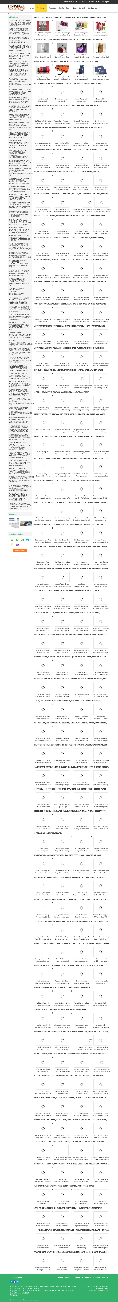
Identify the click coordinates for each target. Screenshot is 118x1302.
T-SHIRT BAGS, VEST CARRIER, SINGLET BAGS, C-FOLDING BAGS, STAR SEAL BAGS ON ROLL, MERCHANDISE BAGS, (20, 463)
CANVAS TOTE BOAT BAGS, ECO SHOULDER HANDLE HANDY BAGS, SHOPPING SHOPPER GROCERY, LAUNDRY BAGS (20, 317)
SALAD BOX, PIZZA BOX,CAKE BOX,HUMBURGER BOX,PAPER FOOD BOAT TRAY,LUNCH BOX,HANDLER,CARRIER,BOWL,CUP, (20, 246)
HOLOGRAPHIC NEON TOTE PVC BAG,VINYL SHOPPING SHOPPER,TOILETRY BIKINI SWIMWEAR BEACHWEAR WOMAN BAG (20, 126)
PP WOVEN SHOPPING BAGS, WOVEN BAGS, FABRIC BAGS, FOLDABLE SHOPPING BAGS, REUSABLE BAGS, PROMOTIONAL (19, 368)
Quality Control (79, 8)
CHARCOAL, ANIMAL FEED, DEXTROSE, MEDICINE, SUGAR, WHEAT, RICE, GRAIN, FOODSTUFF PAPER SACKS (19, 384)
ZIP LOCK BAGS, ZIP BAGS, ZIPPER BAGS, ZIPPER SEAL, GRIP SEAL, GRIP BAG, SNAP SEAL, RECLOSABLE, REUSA (20, 56)
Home (31, 8)
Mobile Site (14, 1295)
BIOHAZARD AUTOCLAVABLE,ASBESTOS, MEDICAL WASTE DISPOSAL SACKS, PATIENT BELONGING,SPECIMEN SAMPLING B (20, 82)
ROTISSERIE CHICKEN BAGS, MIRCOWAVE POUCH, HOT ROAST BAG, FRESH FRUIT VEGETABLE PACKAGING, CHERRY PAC (19, 100)
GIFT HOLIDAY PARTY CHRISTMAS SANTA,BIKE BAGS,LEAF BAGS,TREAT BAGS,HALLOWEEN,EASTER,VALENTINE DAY (20, 172)
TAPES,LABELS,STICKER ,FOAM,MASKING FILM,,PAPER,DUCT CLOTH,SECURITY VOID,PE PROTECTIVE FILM (17, 291)
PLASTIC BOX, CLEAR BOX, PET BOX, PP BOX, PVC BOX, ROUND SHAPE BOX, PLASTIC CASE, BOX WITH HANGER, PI (19, 309)
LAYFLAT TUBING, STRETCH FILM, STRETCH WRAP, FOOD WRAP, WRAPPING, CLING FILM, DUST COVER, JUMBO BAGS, (20, 272)
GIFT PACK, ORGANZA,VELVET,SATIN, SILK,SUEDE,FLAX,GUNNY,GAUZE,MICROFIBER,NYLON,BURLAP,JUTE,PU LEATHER (20, 343)
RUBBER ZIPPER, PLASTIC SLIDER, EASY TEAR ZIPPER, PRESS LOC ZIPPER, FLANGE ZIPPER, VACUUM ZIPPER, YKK (20, 108)
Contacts (96, 1278)
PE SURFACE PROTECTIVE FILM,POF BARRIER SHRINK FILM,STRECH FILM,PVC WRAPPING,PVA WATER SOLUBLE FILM (19, 282)
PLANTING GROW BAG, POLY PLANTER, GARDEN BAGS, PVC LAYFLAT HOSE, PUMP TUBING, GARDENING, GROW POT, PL (19, 392)
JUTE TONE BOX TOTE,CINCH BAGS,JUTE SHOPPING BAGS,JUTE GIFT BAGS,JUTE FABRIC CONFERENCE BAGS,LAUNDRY (20, 487)
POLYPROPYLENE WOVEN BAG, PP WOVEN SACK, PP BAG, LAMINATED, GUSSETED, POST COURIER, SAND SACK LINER (20, 420)
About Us (52, 8)
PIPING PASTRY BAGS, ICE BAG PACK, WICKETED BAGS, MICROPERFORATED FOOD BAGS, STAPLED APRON (19, 238)
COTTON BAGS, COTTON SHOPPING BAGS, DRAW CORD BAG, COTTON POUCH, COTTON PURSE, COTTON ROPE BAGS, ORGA (19, 326)
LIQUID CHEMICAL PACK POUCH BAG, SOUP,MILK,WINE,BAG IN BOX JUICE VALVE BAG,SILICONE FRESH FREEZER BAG (20, 23)
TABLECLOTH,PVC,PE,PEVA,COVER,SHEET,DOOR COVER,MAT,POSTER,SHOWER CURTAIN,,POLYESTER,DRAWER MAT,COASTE (20, 479)
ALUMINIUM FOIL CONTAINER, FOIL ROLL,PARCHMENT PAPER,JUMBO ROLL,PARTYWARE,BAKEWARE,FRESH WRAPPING (20, 411)
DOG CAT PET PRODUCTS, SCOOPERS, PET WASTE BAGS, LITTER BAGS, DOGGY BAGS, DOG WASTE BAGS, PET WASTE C (19, 471)
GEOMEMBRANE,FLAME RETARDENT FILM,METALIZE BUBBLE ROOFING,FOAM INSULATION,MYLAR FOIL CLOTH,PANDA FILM (18, 497)
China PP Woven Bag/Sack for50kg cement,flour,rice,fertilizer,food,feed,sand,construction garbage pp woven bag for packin (90, 1049)
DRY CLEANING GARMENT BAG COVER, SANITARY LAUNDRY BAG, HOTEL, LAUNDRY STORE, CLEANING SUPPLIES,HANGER (20, 162)
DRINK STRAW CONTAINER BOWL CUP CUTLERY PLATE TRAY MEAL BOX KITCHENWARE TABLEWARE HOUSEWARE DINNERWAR (19, 205)
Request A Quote (94, 2)
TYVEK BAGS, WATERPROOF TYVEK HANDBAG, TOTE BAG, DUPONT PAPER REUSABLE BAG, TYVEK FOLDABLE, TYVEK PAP (19, 376)
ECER (27, 1293)
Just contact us (35, 1300)
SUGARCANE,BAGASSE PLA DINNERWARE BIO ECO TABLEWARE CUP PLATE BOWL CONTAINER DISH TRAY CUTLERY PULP (19, 264)
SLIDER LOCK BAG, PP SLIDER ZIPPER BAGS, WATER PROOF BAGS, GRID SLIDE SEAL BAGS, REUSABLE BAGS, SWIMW (18, 64)
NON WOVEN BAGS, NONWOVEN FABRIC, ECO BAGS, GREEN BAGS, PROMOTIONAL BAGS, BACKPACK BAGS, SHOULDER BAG (20, 351)
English (107, 2)
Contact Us (92, 8)
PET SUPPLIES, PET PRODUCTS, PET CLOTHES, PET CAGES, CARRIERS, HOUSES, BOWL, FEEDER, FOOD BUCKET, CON (19, 300)
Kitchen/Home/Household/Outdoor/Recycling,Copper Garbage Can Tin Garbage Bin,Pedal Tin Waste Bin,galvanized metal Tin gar (90, 211)
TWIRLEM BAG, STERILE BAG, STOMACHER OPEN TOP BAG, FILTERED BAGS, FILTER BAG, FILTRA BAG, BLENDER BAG (18, 72)
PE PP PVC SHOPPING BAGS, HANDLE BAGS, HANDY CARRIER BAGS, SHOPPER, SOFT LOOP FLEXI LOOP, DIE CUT (19, 197)
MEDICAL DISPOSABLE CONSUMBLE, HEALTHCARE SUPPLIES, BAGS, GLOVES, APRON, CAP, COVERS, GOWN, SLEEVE (20, 222)
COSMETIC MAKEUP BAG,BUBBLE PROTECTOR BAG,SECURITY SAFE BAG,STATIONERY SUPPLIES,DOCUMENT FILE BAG (20, 39)
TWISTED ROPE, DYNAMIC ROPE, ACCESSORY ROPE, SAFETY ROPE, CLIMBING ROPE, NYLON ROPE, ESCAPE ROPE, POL (20, 505)
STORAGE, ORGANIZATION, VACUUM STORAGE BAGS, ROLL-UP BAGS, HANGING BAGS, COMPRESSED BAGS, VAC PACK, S (20, 254)
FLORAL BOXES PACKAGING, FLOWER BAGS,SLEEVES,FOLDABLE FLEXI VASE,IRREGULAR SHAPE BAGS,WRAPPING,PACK (19, 446)
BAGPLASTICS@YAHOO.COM (98, 1290)
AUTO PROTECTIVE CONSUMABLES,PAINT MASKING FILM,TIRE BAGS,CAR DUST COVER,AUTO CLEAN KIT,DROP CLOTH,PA (19, 144)
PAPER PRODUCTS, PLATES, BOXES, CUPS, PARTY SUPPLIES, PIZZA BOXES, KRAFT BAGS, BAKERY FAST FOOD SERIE (19, 230)
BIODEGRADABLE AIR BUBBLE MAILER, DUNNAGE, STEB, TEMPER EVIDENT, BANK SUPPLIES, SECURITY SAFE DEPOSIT (20, 48)
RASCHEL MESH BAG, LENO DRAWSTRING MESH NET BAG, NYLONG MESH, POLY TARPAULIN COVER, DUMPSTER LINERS (19, 437)
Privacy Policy (14, 1286)
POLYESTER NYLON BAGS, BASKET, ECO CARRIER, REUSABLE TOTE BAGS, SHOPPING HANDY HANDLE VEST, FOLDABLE (20, 359)
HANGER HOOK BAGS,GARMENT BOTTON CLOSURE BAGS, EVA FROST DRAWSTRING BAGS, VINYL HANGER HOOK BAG (20, 117)
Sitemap (105, 1278)
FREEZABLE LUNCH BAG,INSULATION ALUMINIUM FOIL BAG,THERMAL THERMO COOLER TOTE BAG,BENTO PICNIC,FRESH (20, 335)
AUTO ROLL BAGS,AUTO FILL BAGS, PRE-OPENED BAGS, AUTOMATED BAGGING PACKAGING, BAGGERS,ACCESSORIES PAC (18, 154)
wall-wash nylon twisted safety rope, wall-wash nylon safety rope (43, 1270)
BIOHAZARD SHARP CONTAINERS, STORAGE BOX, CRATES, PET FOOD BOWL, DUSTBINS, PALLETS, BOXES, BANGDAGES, (20, 92)
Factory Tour (64, 8)
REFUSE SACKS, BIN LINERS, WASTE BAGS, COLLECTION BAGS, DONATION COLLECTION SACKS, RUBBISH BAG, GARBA (20, 455)
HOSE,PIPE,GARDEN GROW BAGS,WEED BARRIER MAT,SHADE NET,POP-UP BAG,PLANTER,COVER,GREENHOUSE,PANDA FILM (20, 401)
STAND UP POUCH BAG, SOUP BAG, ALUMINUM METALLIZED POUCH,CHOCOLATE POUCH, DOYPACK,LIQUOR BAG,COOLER (19, 31)
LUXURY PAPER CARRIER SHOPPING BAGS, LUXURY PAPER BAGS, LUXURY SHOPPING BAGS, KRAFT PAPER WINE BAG (19, 189)
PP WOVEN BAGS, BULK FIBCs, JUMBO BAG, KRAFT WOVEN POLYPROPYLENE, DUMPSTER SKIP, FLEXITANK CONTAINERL (18, 428)
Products (40, 8)
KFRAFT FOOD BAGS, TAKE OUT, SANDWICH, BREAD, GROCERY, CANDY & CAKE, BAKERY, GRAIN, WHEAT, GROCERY (19, 213)
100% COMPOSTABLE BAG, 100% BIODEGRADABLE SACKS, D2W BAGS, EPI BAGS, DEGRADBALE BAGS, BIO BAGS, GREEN (19, 135)
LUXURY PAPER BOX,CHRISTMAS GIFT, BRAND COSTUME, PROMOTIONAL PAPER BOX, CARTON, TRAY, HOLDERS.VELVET (19, 181)
